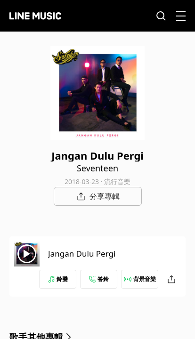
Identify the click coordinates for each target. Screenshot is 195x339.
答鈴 (99, 279)
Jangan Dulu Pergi (81, 253)
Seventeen (97, 168)
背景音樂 (140, 279)
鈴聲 (58, 279)
